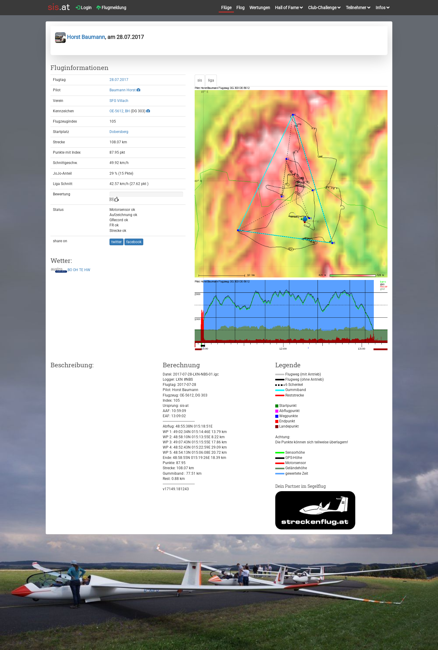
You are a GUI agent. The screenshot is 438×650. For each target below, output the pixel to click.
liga (211, 80)
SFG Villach (118, 101)
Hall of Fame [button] (289, 7)
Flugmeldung (111, 7)
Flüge (226, 7)
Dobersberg (118, 132)
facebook (133, 242)
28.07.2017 (118, 80)
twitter (116, 242)
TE (81, 270)
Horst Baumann (80, 37)
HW (87, 270)
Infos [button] (383, 7)
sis (199, 80)
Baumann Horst (122, 90)
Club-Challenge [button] (324, 7)
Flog (240, 7)
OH (75, 270)
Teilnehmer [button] (358, 7)
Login (84, 7)
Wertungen (259, 7)
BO (70, 270)
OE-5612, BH (119, 111)
